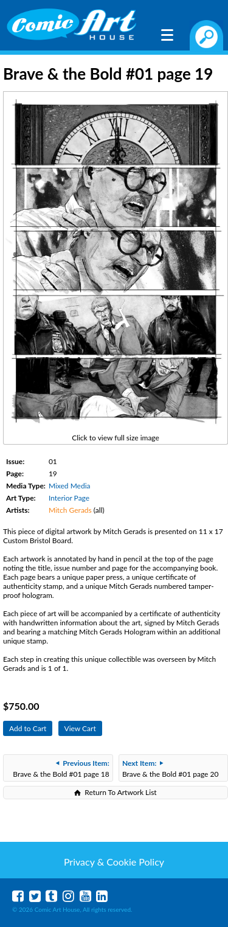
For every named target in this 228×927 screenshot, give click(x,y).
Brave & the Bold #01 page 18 (61, 769)
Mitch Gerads (70, 510)
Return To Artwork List (120, 792)
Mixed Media (70, 485)
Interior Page (69, 497)
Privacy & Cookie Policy (114, 861)
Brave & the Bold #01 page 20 (170, 769)
